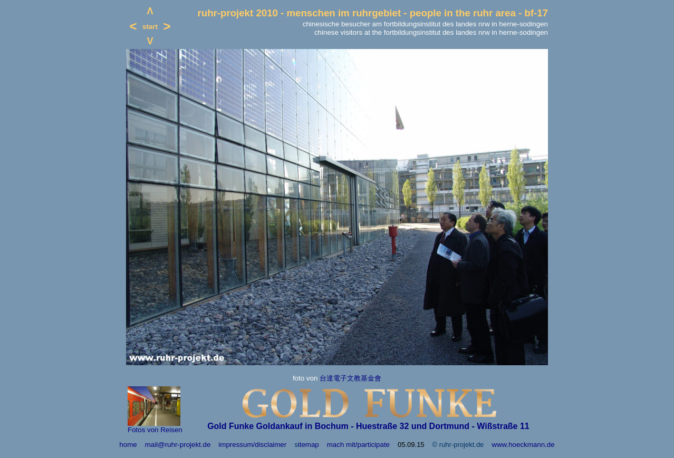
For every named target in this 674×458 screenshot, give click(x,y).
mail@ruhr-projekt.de (178, 445)
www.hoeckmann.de (523, 445)
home (128, 445)
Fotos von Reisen (155, 430)
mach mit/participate (358, 445)
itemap (308, 445)
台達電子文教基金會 (350, 378)
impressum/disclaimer (252, 445)
